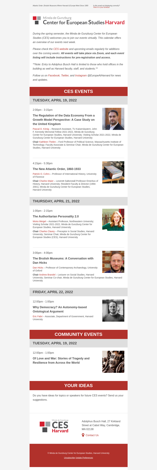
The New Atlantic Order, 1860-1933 (57, 169)
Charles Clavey (47, 231)
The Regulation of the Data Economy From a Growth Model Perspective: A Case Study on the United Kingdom (64, 120)
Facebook (54, 75)
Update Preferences (84, 458)
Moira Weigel (39, 221)
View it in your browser (101, 7)
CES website (60, 49)
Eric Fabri (38, 316)
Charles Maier (46, 181)
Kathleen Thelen (47, 142)
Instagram (81, 75)
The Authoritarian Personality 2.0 (56, 216)
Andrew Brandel (47, 274)
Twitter (65, 75)
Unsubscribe (69, 458)
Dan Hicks (38, 267)
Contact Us (90, 435)
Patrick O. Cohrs (41, 174)
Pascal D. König (41, 129)
